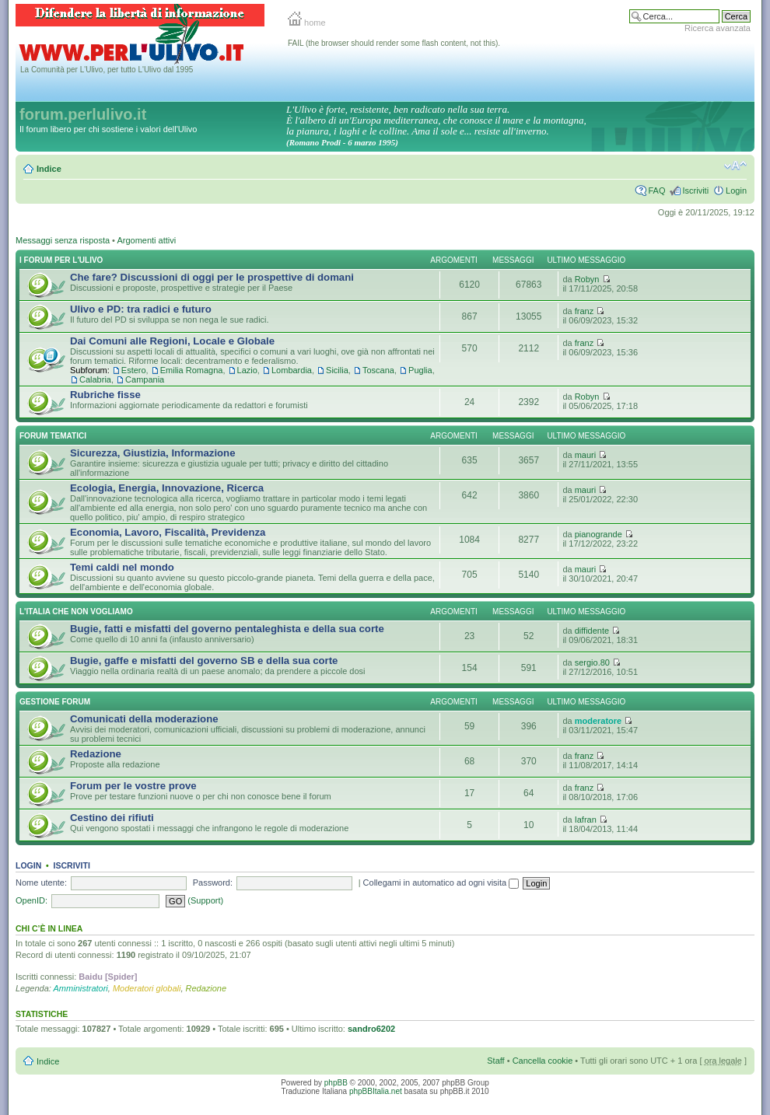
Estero (133, 370)
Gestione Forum (54, 701)
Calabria (95, 379)
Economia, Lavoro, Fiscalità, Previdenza (167, 532)
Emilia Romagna (191, 370)
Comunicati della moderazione (144, 719)
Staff (495, 1060)
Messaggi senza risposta (63, 240)
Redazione (95, 754)
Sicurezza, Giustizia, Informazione (153, 453)
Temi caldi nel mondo (122, 567)
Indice (49, 168)
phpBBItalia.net (375, 1091)
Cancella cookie (543, 1060)
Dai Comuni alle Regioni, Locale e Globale (172, 341)
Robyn (587, 279)
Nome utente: (41, 882)
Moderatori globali (146, 988)
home (307, 22)
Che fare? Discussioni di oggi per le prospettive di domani (212, 277)
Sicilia (337, 370)
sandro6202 (371, 1028)
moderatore (598, 720)
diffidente (592, 630)
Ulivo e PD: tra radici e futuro (141, 309)
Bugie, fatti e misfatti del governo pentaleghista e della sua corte (227, 628)
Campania (144, 379)
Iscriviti (695, 190)
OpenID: (31, 900)
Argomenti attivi (146, 240)
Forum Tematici (52, 436)
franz (584, 311)
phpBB (336, 1082)
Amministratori (81, 988)
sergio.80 (592, 662)
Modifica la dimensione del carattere (735, 166)
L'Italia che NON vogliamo (76, 611)
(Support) (205, 900)
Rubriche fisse (105, 394)
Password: (213, 882)
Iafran (586, 819)
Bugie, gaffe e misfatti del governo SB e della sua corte (204, 660)
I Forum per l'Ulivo (61, 260)
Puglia (420, 370)
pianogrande (598, 534)
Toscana (378, 370)
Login (736, 190)
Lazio (247, 370)
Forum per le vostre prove (133, 786)
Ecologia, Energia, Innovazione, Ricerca (167, 488)
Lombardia (291, 370)
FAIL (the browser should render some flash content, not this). (394, 43)
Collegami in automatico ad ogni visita (441, 882)
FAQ (656, 190)
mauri (586, 455)
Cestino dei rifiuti (112, 817)
